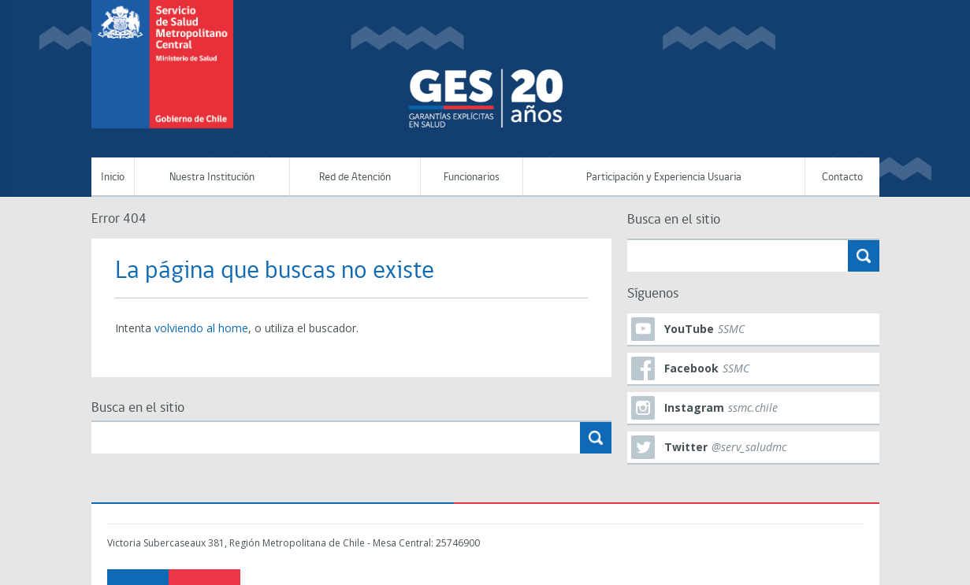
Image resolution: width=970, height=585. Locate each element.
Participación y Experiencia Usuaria (663, 177)
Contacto (842, 177)
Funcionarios (472, 177)
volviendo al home (201, 327)
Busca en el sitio (137, 408)
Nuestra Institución (212, 177)
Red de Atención (355, 177)
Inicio (113, 177)
